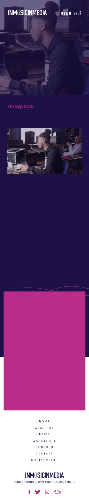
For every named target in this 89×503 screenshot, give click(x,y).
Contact (44, 453)
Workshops (44, 440)
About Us (44, 427)
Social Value (44, 460)
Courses (45, 447)
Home (44, 421)
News (44, 434)
